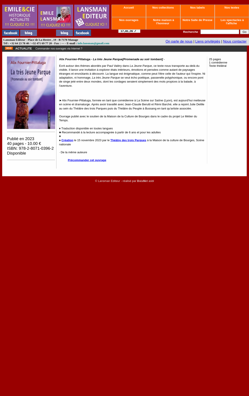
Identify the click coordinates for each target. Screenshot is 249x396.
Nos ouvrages (128, 20)
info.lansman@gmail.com (93, 43)
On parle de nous (179, 41)
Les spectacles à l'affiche (232, 21)
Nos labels (197, 7)
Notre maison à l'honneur (163, 21)
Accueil (129, 7)
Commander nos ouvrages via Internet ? (58, 48)
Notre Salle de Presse (197, 20)
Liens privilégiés (207, 41)
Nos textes (232, 7)
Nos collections (163, 7)
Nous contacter (235, 41)
